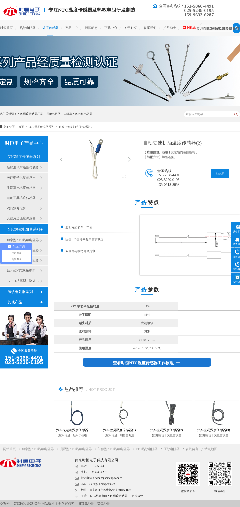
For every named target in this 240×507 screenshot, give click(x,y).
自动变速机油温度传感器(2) (76, 126)
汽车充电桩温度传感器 (72, 430)
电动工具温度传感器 (21, 198)
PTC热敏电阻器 (147, 449)
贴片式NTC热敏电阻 (21, 270)
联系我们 (150, 28)
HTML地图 (86, 503)
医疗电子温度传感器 (21, 177)
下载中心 (110, 28)
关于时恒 (130, 28)
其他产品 (15, 302)
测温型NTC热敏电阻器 (76, 449)
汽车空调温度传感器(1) (119, 430)
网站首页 (9, 449)
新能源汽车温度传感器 (23, 167)
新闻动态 (91, 28)
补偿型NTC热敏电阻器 (114, 449)
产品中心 (71, 28)
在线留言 (192, 449)
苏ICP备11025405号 (27, 503)
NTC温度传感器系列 (42, 126)
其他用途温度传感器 (21, 218)
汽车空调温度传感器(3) (213, 430)
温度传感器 (50, 28)
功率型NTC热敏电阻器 (78, 113)
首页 (21, 126)
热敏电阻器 (28, 28)
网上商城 (189, 28)
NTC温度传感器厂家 (30, 113)
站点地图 (210, 449)
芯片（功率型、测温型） (23, 280)
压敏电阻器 (53, 113)
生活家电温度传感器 (21, 187)
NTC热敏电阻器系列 (24, 229)
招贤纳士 (169, 28)
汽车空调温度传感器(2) (166, 430)
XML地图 (103, 503)
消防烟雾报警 (16, 208)
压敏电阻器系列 (20, 292)
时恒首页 (6, 28)
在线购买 (219, 173)
